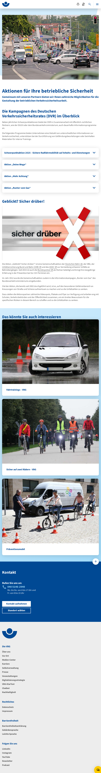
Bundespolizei (44, 270)
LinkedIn (6, 748)
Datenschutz (8, 707)
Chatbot (6, 688)
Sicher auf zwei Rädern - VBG (21, 469)
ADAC (51, 267)
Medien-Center (9, 659)
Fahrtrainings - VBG (16, 389)
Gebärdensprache (10, 730)
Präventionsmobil (15, 549)
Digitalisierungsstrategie (13, 680)
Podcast (6, 765)
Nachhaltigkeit (9, 692)
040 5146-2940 (16, 587)
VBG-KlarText (8, 684)
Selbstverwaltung (10, 668)
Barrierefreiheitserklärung (14, 726)
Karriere (6, 663)
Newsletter (7, 761)
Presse (5, 672)
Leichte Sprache (9, 734)
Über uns (6, 651)
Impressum (7, 711)
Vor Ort (5, 655)
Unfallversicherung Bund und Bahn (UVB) (20, 267)
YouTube (6, 757)
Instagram (7, 752)
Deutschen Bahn (72, 264)
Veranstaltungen (10, 676)
